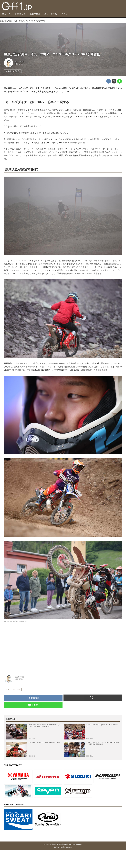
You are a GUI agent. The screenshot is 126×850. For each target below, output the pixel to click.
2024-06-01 (19, 62)
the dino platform (66, 847)
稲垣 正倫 (19, 64)
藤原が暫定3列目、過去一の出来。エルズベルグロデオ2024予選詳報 (52, 54)
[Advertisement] (28, 647)
